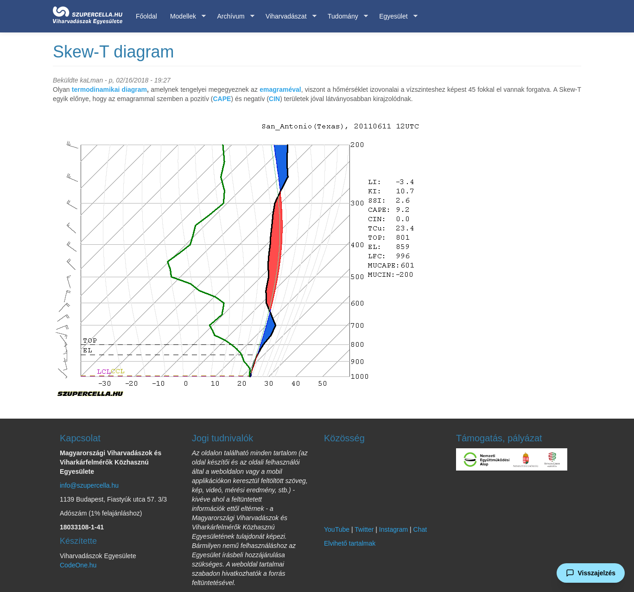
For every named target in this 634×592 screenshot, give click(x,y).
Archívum (232, 16)
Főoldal (146, 16)
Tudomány (344, 16)
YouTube (336, 529)
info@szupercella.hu (89, 485)
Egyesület (395, 16)
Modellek (185, 16)
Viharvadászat (287, 16)
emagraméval (280, 89)
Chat (420, 529)
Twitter (364, 529)
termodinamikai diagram (109, 89)
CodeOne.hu (78, 565)
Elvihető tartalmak (349, 543)
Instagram (393, 529)
